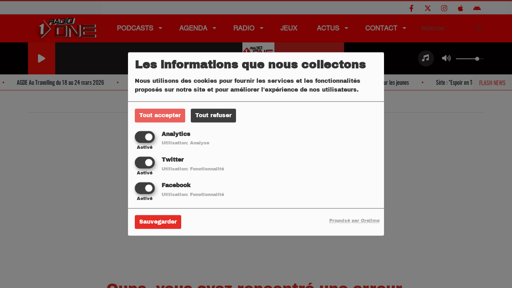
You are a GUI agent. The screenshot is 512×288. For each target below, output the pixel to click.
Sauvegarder (158, 222)
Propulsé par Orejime (354, 220)
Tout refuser (213, 115)
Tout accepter (160, 115)
